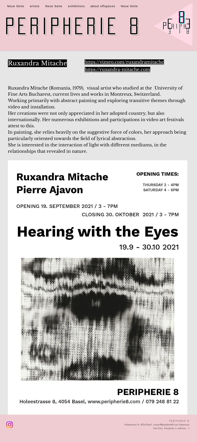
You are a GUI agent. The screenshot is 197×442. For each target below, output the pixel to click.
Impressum (184, 424)
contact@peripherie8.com (165, 424)
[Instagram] (9, 424)
